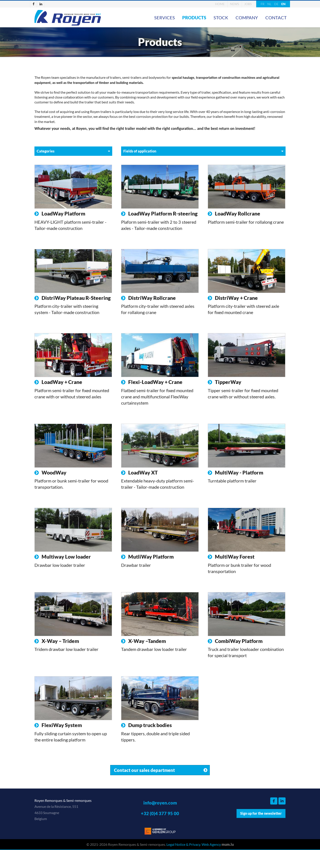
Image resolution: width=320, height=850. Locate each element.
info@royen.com (160, 802)
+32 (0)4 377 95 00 (160, 813)
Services (164, 17)
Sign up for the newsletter (261, 813)
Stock (221, 17)
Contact (276, 17)
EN (283, 4)
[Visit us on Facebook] (33, 4)
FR (262, 4)
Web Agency (211, 844)
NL (269, 4)
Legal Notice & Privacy (183, 844)
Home (220, 4)
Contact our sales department (144, 770)
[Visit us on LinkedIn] (41, 4)
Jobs (248, 4)
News (234, 4)
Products (194, 17)
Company (247, 17)
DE (276, 4)
